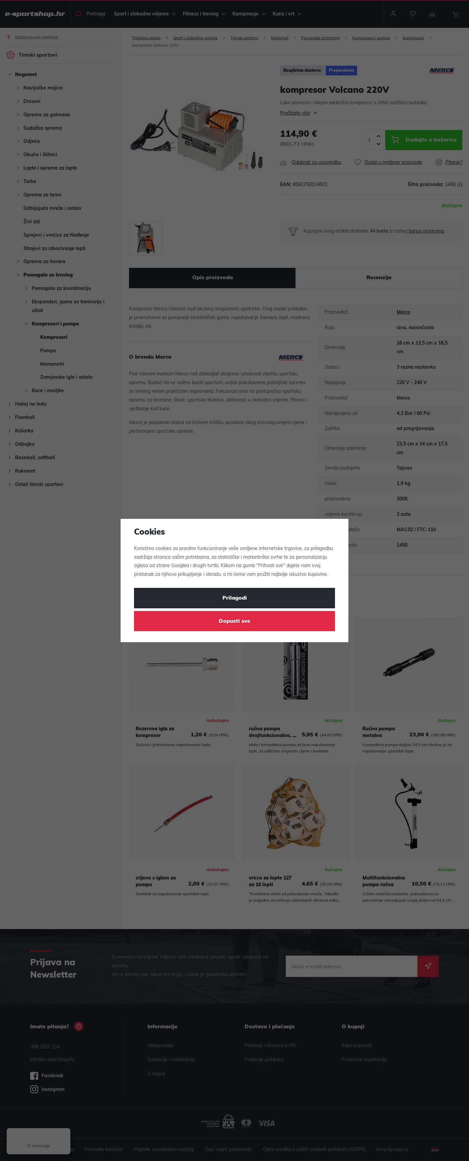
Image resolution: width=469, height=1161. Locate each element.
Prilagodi (234, 598)
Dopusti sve (234, 621)
